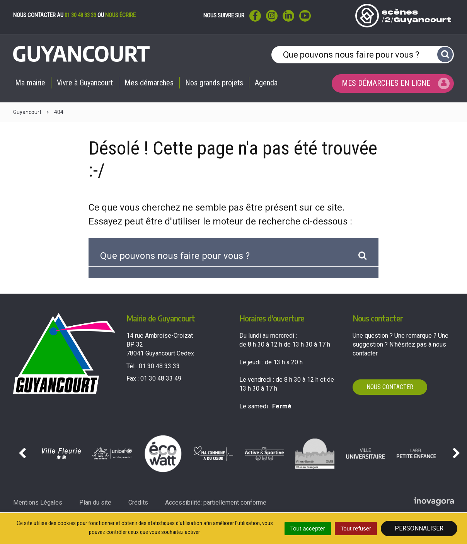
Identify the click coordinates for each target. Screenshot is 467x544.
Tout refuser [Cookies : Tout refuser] (356, 528)
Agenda (266, 82)
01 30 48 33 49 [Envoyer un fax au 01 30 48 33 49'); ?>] (160, 378)
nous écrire (120, 15)
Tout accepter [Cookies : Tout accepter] (307, 528)
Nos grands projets (214, 82)
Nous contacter (389, 387)
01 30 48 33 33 (80, 15)
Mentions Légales (37, 502)
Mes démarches (149, 82)
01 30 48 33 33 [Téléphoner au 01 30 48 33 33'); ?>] (159, 366)
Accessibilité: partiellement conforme (215, 502)
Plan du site (95, 502)
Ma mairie (30, 82)
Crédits (138, 502)
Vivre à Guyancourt (85, 82)
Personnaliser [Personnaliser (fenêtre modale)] (419, 528)
